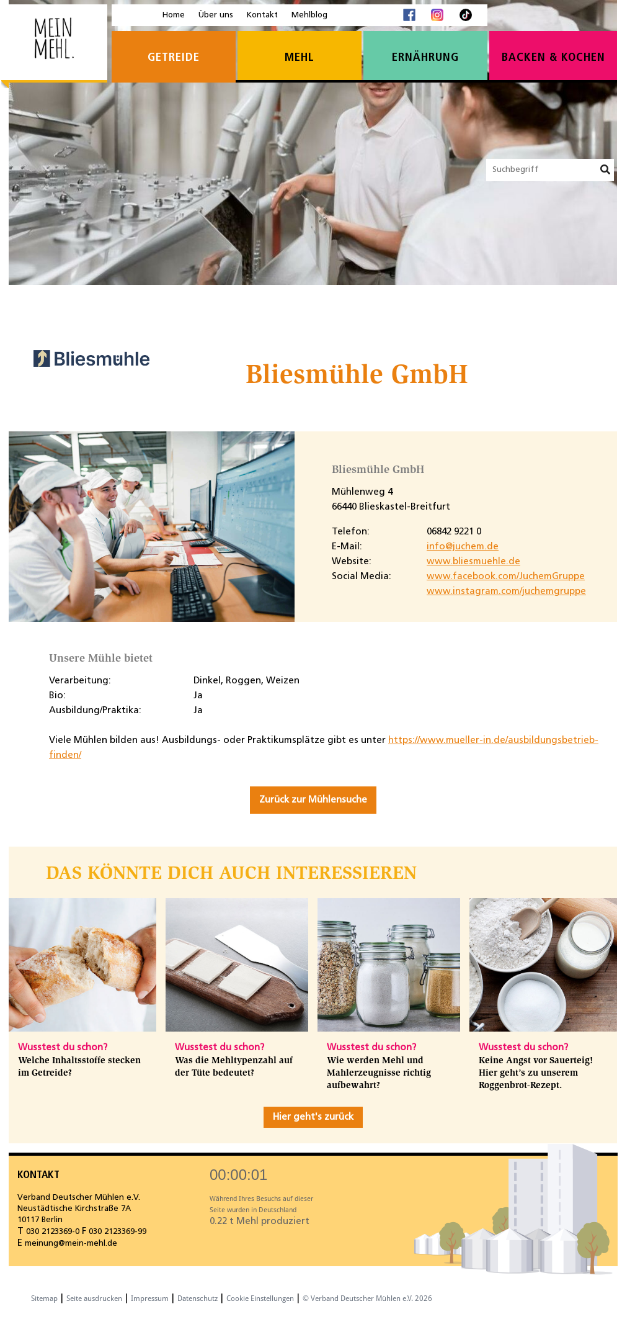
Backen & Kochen (553, 58)
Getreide (174, 58)
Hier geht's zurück (313, 1117)
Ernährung (425, 58)
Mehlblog (309, 15)
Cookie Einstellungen (260, 1298)
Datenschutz (197, 1298)
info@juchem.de (463, 546)
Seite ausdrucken (94, 1298)
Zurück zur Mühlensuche (313, 800)
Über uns (215, 15)
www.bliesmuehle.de (473, 561)
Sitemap (44, 1298)
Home (173, 15)
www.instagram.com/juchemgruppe (506, 591)
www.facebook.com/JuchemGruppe (506, 576)
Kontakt (262, 15)
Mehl (299, 58)
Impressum (150, 1298)
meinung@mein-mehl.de (71, 1244)
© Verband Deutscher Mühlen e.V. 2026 (367, 1298)
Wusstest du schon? (62, 1047)
